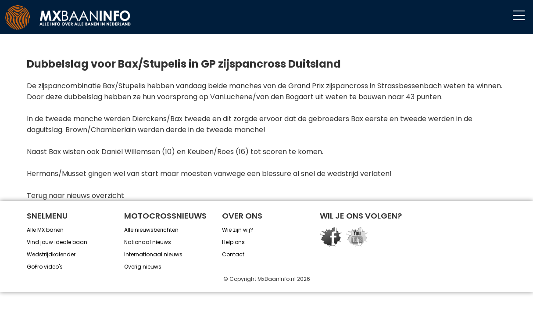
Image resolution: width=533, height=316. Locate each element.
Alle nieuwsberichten (151, 229)
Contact (233, 254)
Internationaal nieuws (153, 254)
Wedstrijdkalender (51, 254)
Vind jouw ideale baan (57, 242)
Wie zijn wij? (237, 229)
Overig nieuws (142, 266)
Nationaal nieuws (147, 242)
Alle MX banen (45, 229)
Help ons (233, 242)
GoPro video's (45, 266)
